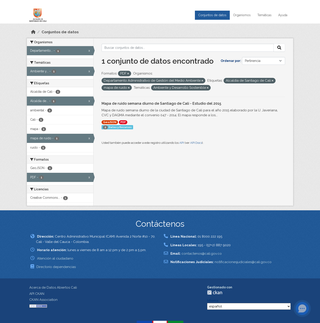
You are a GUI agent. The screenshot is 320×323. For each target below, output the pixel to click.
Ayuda (282, 15)
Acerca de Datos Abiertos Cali (53, 288)
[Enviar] (279, 48)
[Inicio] (33, 32)
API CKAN (36, 294)
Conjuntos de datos (212, 15)
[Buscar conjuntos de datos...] (188, 48)
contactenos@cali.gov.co (202, 254)
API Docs (196, 142)
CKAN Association (43, 300)
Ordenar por (230, 61)
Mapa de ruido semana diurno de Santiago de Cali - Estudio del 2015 (161, 103)
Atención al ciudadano (55, 258)
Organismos (242, 15)
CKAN (214, 292)
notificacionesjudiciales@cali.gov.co (243, 262)
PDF (123, 122)
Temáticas (264, 15)
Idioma (212, 300)
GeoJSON (109, 122)
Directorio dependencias (56, 267)
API (181, 142)
